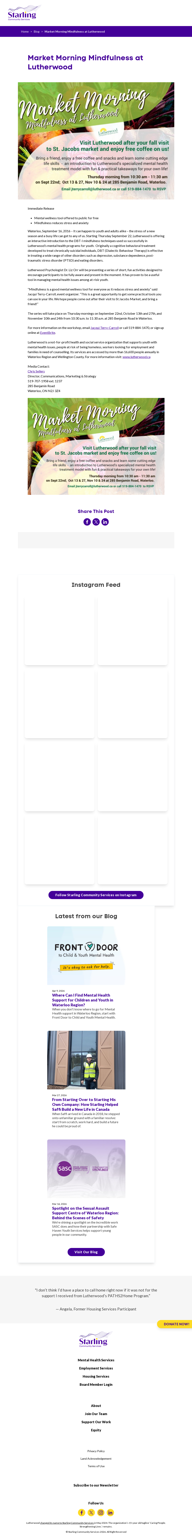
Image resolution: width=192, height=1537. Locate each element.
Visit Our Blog (86, 1252)
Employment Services (96, 1368)
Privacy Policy (96, 1451)
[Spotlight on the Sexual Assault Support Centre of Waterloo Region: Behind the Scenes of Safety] (86, 1190)
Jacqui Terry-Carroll (105, 328)
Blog (36, 31)
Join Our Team (96, 1414)
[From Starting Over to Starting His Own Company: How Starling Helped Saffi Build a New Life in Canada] (86, 1082)
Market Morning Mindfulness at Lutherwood (75, 31)
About (96, 1406)
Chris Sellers (36, 371)
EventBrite (47, 332)
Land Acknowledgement (96, 1458)
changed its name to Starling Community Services (67, 1522)
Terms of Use (96, 1466)
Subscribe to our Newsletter (96, 1485)
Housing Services (96, 1376)
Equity (96, 1430)
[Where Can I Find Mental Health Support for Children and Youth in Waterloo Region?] (86, 975)
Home (25, 31)
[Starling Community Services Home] (25, 12)
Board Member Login (96, 1384)
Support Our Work (96, 1422)
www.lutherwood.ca (136, 357)
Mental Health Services (96, 1360)
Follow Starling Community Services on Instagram (96, 895)
